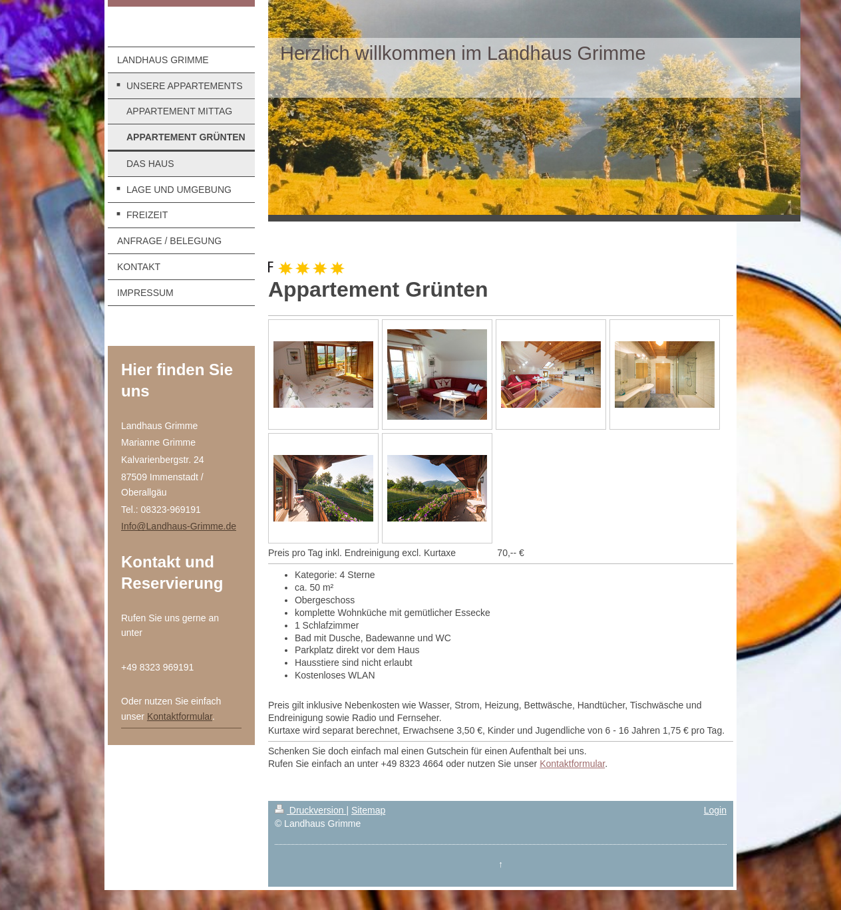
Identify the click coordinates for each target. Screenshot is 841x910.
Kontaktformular (179, 716)
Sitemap (368, 810)
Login (715, 810)
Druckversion (310, 810)
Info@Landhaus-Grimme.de (178, 526)
